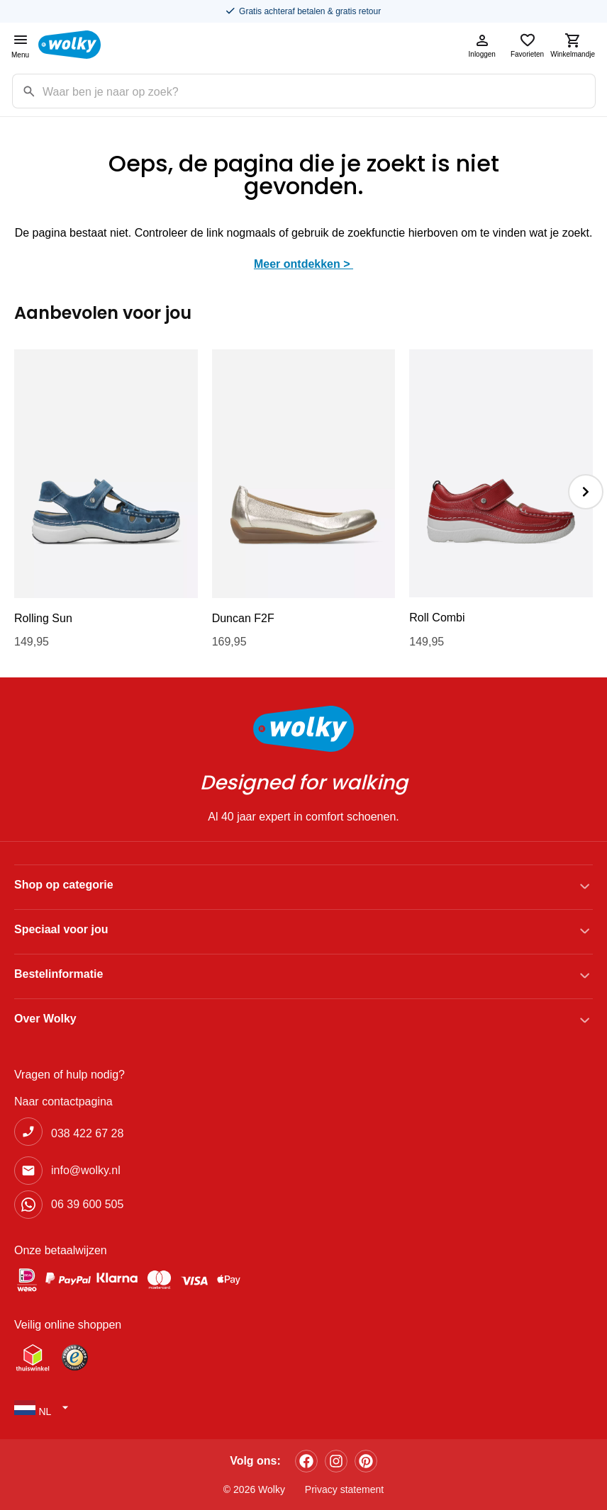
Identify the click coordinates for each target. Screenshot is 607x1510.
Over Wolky (45, 1019)
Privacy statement (344, 1489)
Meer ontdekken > (303, 264)
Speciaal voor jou (61, 929)
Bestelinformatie (58, 974)
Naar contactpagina (63, 1101)
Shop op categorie (63, 885)
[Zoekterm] (319, 91)
